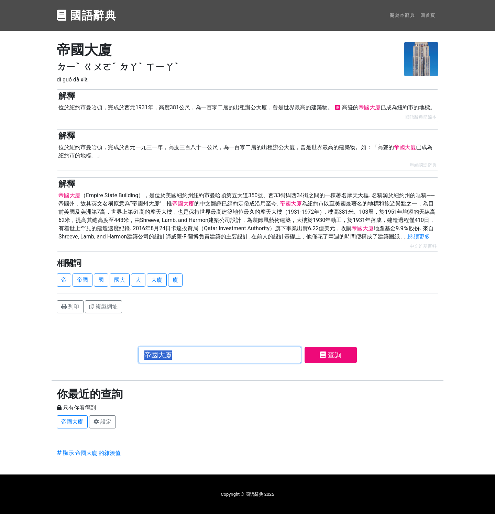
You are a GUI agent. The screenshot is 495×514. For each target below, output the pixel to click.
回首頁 (428, 15)
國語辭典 (87, 15)
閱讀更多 (419, 236)
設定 (102, 421)
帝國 (82, 280)
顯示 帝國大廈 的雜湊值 (89, 453)
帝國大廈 (72, 421)
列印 (70, 306)
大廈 (156, 280)
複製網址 (103, 306)
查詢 (330, 355)
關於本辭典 (402, 15)
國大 (119, 280)
